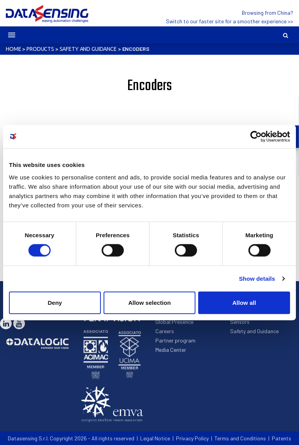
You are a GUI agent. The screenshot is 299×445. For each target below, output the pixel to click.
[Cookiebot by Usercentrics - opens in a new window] (256, 137)
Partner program (175, 340)
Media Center (170, 349)
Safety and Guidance (88, 49)
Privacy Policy (192, 438)
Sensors (240, 321)
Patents (281, 438)
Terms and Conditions (240, 438)
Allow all (244, 302)
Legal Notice (155, 438)
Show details (257, 278)
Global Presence (174, 321)
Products (40, 49)
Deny (54, 302)
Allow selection (149, 302)
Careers (164, 331)
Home (13, 49)
